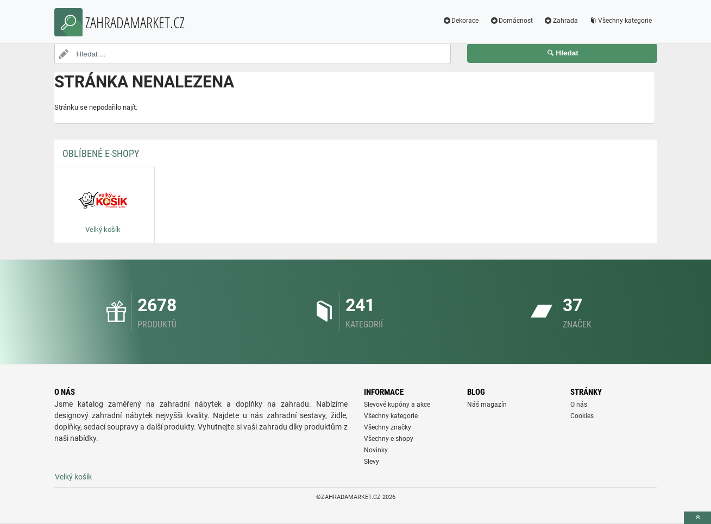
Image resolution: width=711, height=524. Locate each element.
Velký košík (73, 476)
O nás (578, 404)
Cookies (582, 416)
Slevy (371, 461)
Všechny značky (387, 427)
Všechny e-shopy (388, 439)
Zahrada (561, 20)
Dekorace (460, 20)
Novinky (376, 450)
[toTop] (697, 518)
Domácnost (511, 20)
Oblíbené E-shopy (100, 153)
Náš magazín (487, 404)
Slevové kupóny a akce (397, 404)
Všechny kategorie (620, 20)
